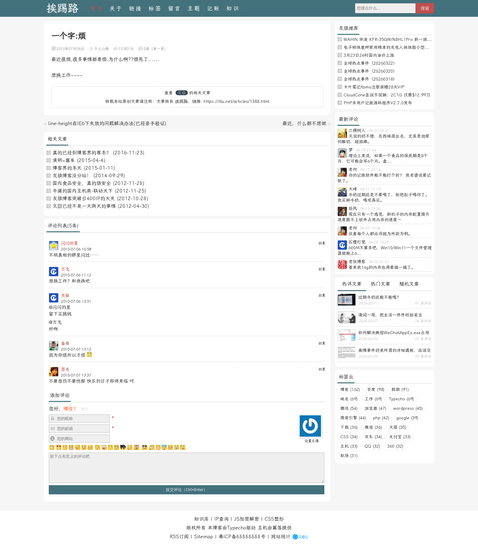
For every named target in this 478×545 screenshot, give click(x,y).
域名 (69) (349, 398)
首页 (96, 8)
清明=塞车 (63, 160)
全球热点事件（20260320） (370, 71)
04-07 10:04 (370, 228)
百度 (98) (375, 389)
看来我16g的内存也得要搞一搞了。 (382, 267)
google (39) (407, 417)
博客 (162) (350, 389)
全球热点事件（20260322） (370, 63)
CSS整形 (274, 519)
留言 (174, 8)
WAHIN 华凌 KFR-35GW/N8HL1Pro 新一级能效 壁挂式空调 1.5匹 (407, 39)
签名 (65, 369)
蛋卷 (65, 343)
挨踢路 (62, 8)
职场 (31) (349, 455)
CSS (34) (349, 436)
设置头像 (311, 441)
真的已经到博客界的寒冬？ (81, 153)
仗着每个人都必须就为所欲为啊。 (380, 233)
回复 (322, 243)
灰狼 (181, 92)
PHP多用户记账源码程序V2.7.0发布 (378, 102)
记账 (213, 8)
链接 (135, 8)
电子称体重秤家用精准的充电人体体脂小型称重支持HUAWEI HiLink (408, 47)
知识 (233, 8)
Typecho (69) (401, 398)
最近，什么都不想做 (304, 123)
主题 (194, 8)
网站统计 (281, 537)
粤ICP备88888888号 (242, 537)
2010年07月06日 (70, 49)
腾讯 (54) (349, 408)
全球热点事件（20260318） (370, 79)
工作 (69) (373, 398)
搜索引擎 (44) (353, 417)
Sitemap (203, 537)
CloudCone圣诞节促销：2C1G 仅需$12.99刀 (387, 94)
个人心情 (101, 49)
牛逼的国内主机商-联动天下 (82, 191)
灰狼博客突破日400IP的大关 (83, 198)
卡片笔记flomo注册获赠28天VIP (374, 87)
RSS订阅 (179, 537)
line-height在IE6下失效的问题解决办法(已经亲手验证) (107, 123)
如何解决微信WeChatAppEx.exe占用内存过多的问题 (393, 332)
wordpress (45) (408, 408)
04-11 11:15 (370, 189)
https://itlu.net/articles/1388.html (236, 101)
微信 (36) (373, 427)
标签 (155, 8)
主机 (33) (349, 446)
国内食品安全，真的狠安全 (81, 183)
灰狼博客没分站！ (71, 176)
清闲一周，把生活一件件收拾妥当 (390, 314)
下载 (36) (349, 427)
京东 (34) (373, 436)
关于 (116, 8)
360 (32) (395, 446)
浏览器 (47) (375, 408)
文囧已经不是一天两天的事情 (84, 206)
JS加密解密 (246, 519)
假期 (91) (400, 389)
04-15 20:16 (370, 170)
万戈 (65, 269)
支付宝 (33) (400, 436)
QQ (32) (372, 446)
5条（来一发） (156, 49)
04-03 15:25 (379, 242)
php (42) (381, 417)
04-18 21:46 (366, 150)
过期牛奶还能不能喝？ (379, 297)
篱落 (277, 528)
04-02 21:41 (379, 262)
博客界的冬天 (67, 168)
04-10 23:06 (370, 209)
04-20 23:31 (379, 130)
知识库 (201, 519)
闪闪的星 (69, 243)
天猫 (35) (397, 427)
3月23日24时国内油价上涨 (369, 55)
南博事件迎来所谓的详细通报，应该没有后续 (394, 350)
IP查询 (221, 519)
